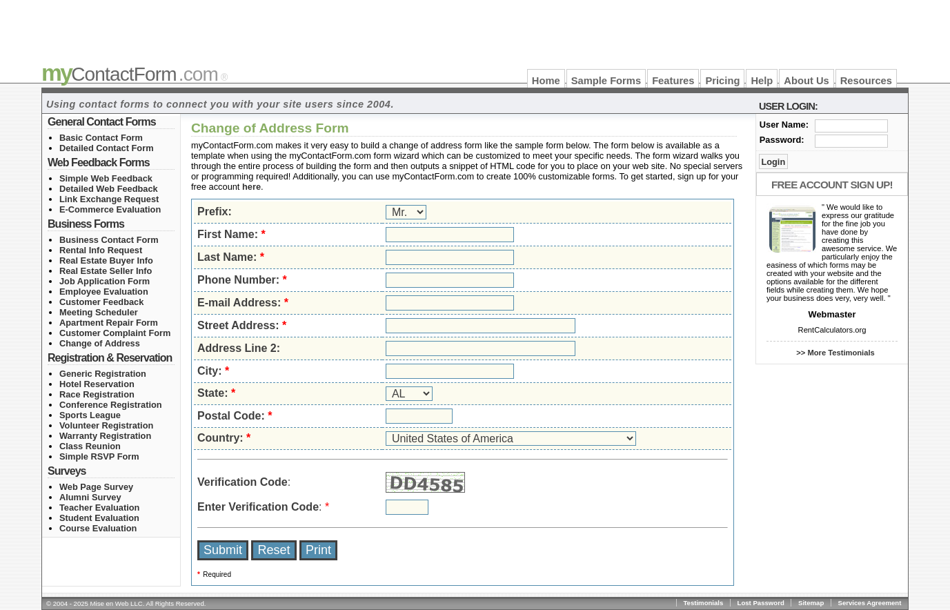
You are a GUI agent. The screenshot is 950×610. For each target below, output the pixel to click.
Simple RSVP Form (99, 456)
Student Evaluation (99, 518)
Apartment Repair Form (108, 322)
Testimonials (703, 603)
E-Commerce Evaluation (110, 209)
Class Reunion (90, 446)
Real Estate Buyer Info (106, 260)
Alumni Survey (90, 497)
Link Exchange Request (109, 199)
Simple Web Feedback (105, 178)
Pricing (722, 80)
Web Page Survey (96, 487)
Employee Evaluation (103, 291)
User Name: (784, 124)
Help (762, 80)
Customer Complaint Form (114, 333)
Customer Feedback (101, 302)
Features (673, 80)
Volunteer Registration (106, 425)
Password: (782, 140)
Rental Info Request (100, 250)
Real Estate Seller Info (105, 271)
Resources (866, 80)
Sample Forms (606, 80)
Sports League (90, 415)
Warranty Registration (105, 436)
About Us (806, 80)
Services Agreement (870, 603)
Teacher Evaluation (99, 507)
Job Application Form (104, 281)
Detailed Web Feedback (108, 189)
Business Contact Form (109, 240)
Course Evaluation (98, 528)
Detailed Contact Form (106, 148)
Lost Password (761, 603)
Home (546, 80)
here (251, 186)
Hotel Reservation (97, 384)
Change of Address (99, 343)
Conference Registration (110, 405)
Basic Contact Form (101, 137)
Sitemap (811, 603)
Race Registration (97, 394)
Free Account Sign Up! (832, 184)
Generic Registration (102, 373)
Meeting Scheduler (98, 312)
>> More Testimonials (835, 352)
